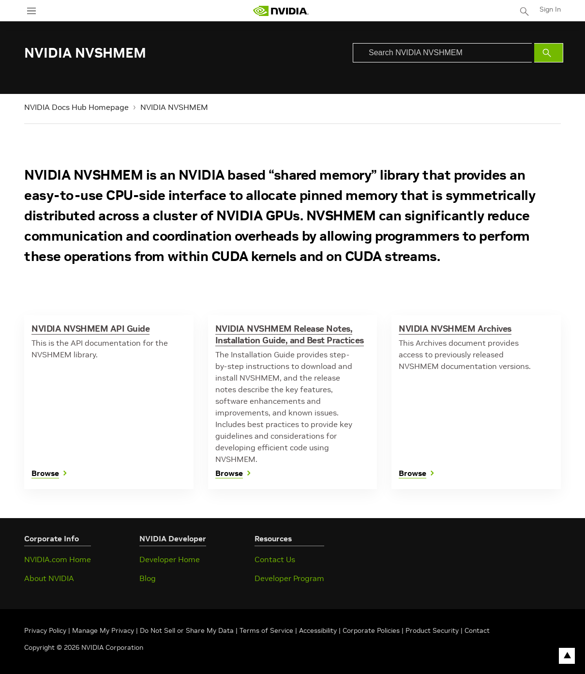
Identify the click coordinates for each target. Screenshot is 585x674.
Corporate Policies (371, 630)
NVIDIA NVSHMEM (174, 107)
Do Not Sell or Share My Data (187, 630)
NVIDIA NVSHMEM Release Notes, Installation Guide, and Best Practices (289, 334)
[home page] (280, 11)
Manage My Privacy (103, 630)
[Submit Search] (548, 52)
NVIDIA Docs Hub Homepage (76, 107)
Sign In (550, 9)
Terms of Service (266, 630)
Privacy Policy (46, 630)
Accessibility (318, 630)
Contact (477, 630)
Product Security (432, 630)
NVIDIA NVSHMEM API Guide (90, 328)
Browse (45, 473)
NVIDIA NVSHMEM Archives (455, 328)
